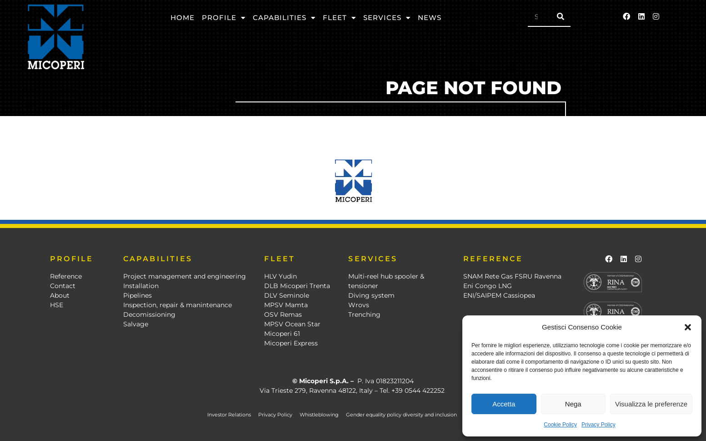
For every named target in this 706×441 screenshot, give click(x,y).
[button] (687, 327)
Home (182, 17)
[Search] (561, 16)
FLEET (279, 258)
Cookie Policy (560, 424)
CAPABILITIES (157, 258)
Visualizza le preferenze (651, 404)
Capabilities (284, 18)
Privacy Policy (598, 424)
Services (387, 18)
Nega (573, 404)
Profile (223, 18)
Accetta (503, 404)
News (429, 17)
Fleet (339, 18)
